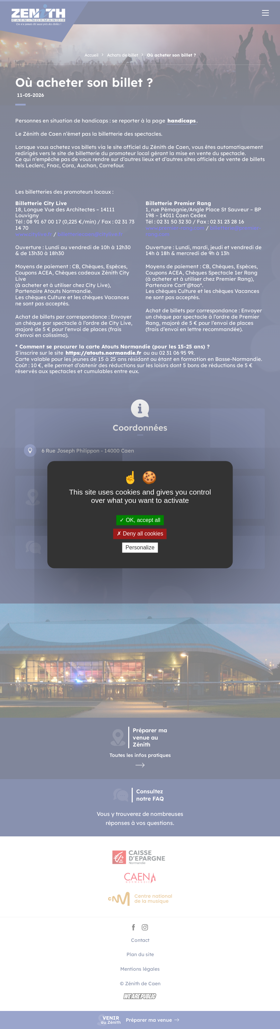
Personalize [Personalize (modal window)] (140, 547)
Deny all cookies (140, 534)
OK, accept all (140, 520)
